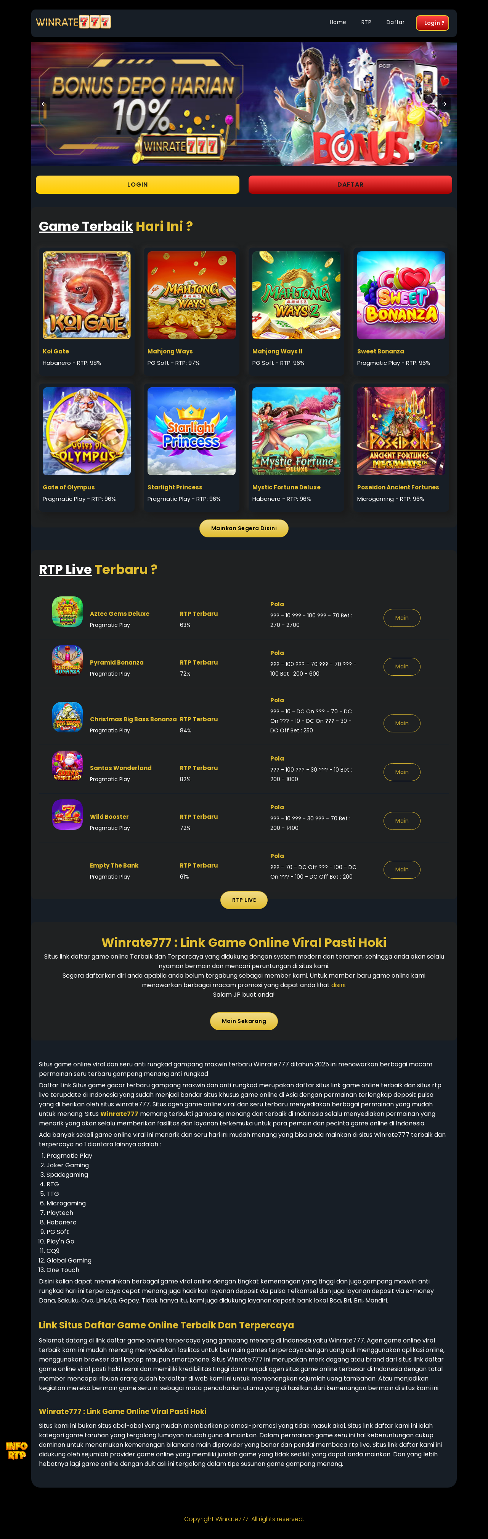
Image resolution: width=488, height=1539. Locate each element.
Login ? (434, 23)
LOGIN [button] (137, 184)
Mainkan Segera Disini (244, 528)
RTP (366, 22)
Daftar (396, 22)
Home (338, 22)
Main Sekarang (244, 1021)
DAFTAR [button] (350, 184)
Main (402, 618)
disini (338, 985)
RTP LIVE (244, 900)
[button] (43, 103)
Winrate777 (232, 1519)
